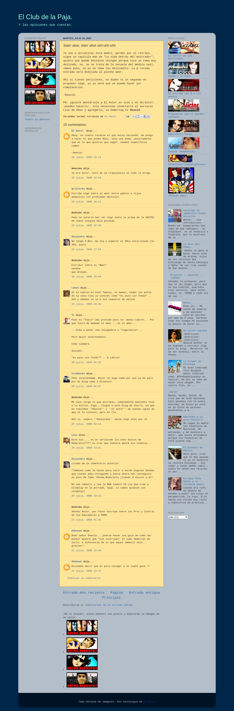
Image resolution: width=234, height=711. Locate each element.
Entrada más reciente (84, 593)
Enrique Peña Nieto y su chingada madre (193, 481)
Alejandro (78, 236)
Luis (74, 435)
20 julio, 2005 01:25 (86, 362)
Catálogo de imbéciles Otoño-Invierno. (195, 213)
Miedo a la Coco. (183, 75)
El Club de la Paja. (45, 17)
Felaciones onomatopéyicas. (187, 163)
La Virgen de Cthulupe (192, 363)
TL (72, 315)
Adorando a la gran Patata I (192, 418)
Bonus (187, 302)
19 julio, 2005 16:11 (86, 201)
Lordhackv (78, 373)
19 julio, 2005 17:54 (86, 249)
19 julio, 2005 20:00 (86, 276)
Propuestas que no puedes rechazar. (186, 114)
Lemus (75, 287)
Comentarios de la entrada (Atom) (109, 605)
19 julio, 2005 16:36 (86, 225)
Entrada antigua (144, 593)
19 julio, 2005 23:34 (86, 304)
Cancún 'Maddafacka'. (183, 150)
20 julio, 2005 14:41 (86, 447)
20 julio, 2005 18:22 (86, 496)
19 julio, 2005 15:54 (86, 177)
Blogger (149, 701)
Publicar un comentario (84, 578)
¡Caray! (173, 392)
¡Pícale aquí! (181, 194)
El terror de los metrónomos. (183, 56)
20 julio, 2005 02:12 (86, 424)
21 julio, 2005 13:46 (86, 550)
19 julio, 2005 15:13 (86, 157)
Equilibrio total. (183, 133)
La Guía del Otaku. (191, 245)
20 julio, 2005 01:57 (86, 386)
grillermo (78, 188)
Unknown (76, 530)
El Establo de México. (192, 449)
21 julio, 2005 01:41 (86, 519)
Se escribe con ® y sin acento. (184, 93)
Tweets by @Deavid (37, 119)
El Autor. (78, 130)
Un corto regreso (195, 330)
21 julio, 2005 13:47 (86, 571)
